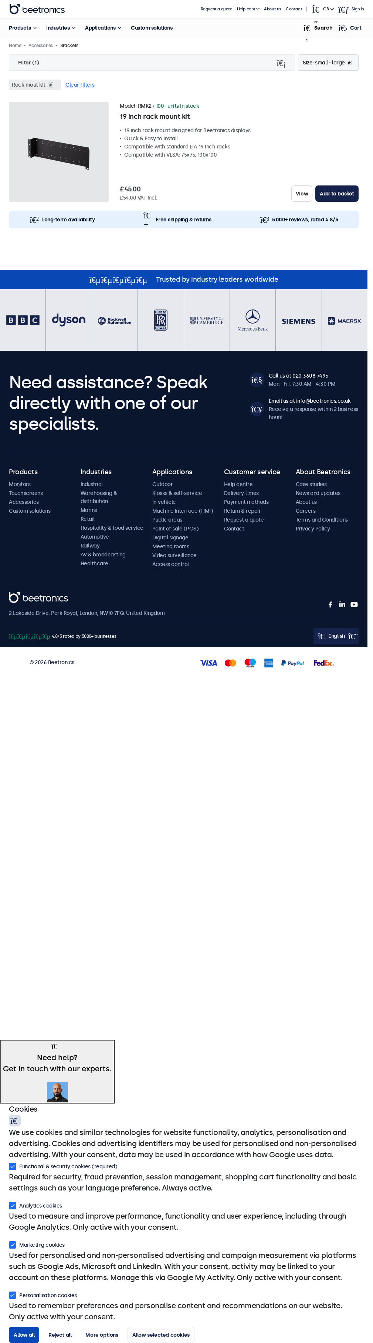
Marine (89, 510)
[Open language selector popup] (322, 9)
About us (272, 9)
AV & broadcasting (103, 554)
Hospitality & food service (112, 527)
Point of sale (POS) (175, 528)
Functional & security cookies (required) (63, 1165)
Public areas (167, 519)
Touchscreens (26, 493)
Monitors (19, 484)
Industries (57, 27)
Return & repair (242, 510)
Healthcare (94, 563)
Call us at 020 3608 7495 (298, 375)
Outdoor (162, 484)
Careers (306, 510)
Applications (100, 27)
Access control (170, 564)
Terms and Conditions (322, 519)
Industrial (92, 484)
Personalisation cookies (43, 1294)
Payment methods (246, 502)
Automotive (95, 536)
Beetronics (22, 596)
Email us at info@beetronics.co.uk (310, 400)
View (302, 193)
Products (20, 27)
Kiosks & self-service (177, 493)
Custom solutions (151, 27)
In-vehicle (164, 502)
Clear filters (80, 84)
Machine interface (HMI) (182, 510)
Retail (88, 519)
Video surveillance (174, 555)
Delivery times (241, 493)
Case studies (311, 484)
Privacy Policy (313, 528)
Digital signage (170, 537)
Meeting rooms (170, 546)
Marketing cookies (37, 1244)
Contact (294, 9)
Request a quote (217, 9)
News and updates (318, 493)
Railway (90, 545)
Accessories (24, 502)
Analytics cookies (35, 1205)
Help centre (248, 9)
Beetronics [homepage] (37, 9)
